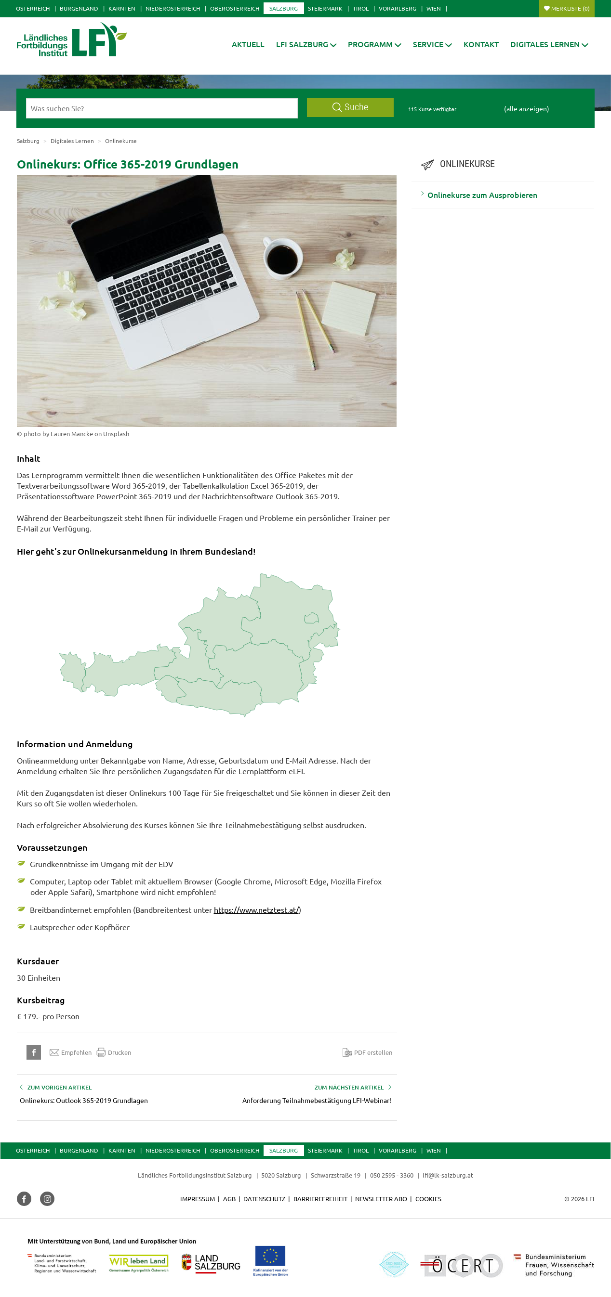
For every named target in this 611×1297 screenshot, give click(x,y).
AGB (229, 1198)
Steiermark (325, 8)
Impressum (197, 1198)
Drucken (113, 1052)
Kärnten (121, 8)
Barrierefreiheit (320, 1198)
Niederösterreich (173, 8)
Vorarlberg (397, 8)
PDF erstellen (367, 1052)
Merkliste (570, 8)
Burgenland (79, 8)
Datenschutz (264, 1198)
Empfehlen (71, 1052)
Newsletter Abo (381, 1198)
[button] (306, 44)
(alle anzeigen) (526, 108)
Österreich (33, 8)
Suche (350, 107)
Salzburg (283, 8)
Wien (433, 8)
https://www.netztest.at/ (256, 909)
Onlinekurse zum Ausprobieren (482, 194)
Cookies (428, 1198)
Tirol (361, 8)
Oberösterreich (234, 8)
